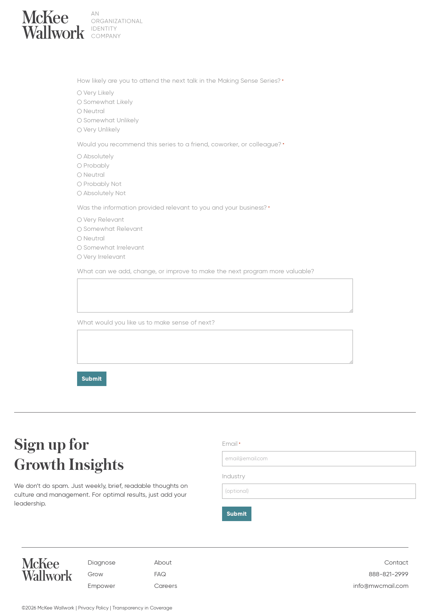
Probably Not (102, 184)
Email (231, 442)
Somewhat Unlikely (111, 120)
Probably (96, 165)
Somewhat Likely (108, 102)
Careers (165, 580)
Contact (391, 24)
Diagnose (239, 24)
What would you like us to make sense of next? (146, 322)
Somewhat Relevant (113, 229)
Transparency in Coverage (142, 602)
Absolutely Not (104, 193)
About (337, 24)
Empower (304, 24)
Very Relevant (103, 219)
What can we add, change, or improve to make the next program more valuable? (195, 271)
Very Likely (98, 93)
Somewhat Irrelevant (113, 247)
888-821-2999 (388, 568)
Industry (233, 473)
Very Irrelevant (104, 257)
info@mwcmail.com (380, 580)
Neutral (94, 111)
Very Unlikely (101, 129)
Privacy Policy (93, 602)
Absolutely (98, 156)
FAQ (362, 24)
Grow (271, 24)
